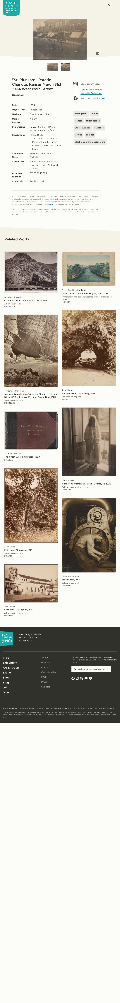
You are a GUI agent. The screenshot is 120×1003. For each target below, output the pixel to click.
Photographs (81, 113)
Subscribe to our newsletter (89, 669)
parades (90, 135)
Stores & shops (82, 128)
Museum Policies (27, 708)
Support (45, 686)
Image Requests (10, 708)
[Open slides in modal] (98, 53)
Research (46, 662)
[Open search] (109, 6)
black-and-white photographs (90, 142)
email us (52, 204)
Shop (6, 677)
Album (94, 113)
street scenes (93, 121)
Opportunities (48, 672)
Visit (6, 657)
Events (7, 672)
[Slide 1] (52, 67)
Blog (6, 682)
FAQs (44, 677)
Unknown (99, 98)
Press (44, 682)
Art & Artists (11, 667)
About (44, 657)
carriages (99, 128)
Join (5, 687)
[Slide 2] (65, 67)
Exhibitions (10, 662)
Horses (78, 135)
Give (6, 692)
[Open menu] (115, 6)
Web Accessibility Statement (58, 708)
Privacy (40, 708)
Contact (45, 667)
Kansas (78, 121)
